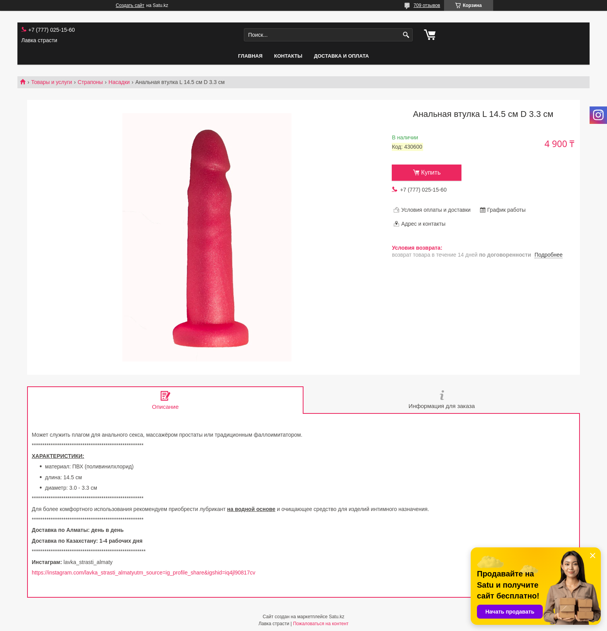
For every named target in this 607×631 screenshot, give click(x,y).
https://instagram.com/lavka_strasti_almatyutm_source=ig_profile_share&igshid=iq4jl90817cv (143, 572)
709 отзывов (426, 5)
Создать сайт (130, 5)
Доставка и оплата (341, 56)
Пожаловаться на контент (320, 623)
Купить (431, 172)
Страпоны (90, 82)
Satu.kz (336, 616)
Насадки (119, 82)
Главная (250, 56)
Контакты (288, 56)
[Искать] (406, 35)
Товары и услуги (51, 82)
